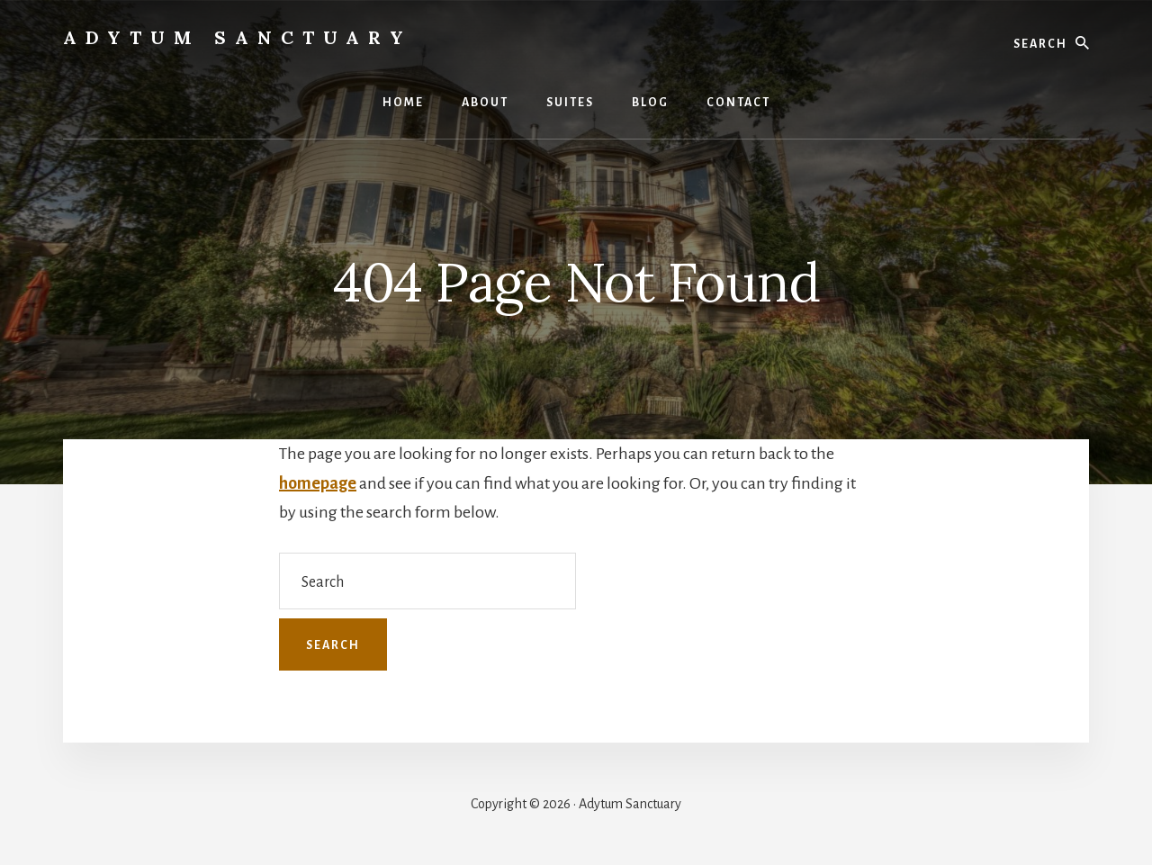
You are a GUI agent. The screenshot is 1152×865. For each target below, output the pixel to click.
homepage (317, 483)
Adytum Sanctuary (237, 37)
